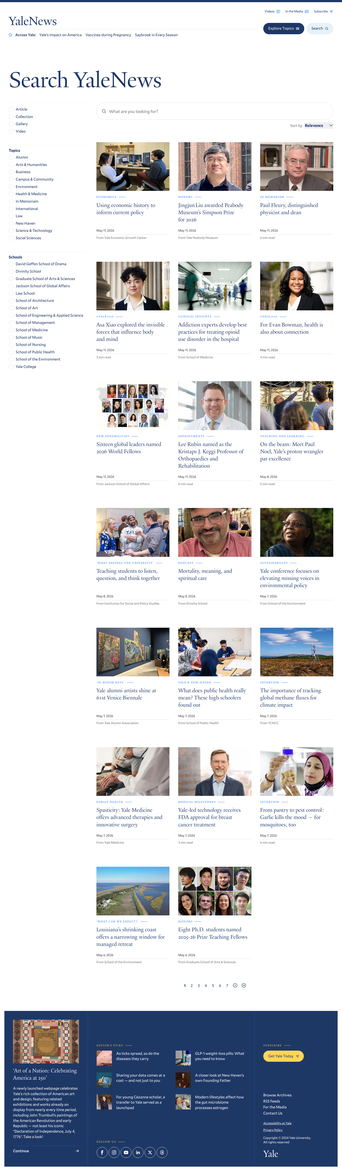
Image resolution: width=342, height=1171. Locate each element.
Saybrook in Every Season (156, 34)
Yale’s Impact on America (60, 34)
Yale (270, 1155)
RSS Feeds (271, 1101)
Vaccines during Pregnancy (108, 34)
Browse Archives (277, 1094)
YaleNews (33, 22)
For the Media (275, 1106)
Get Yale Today (283, 1055)
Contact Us (272, 1113)
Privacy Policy (272, 1130)
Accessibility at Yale (277, 1123)
